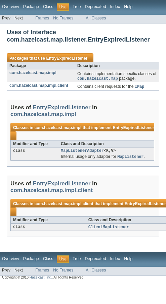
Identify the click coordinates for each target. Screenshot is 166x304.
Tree (77, 6)
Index (115, 6)
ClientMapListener (108, 229)
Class (48, 6)
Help (128, 6)
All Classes (96, 18)
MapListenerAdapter (82, 152)
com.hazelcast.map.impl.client (38, 85)
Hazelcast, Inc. (41, 279)
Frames (42, 18)
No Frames (63, 18)
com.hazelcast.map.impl (32, 72)
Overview (10, 6)
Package (31, 6)
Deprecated (95, 6)
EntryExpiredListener (66, 58)
